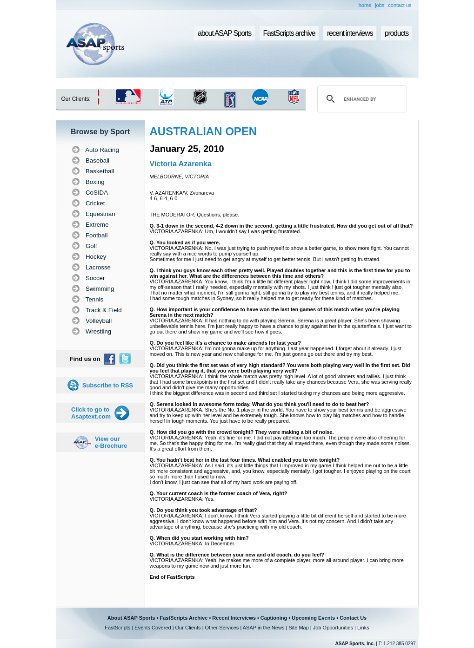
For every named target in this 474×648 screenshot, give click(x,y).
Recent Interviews (234, 618)
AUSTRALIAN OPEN (203, 131)
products (396, 33)
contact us (399, 5)
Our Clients (188, 627)
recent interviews (350, 33)
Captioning (273, 618)
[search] (360, 99)
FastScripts (117, 627)
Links (363, 627)
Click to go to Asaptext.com (91, 413)
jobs (379, 5)
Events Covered (152, 627)
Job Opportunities (333, 627)
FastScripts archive (289, 33)
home (365, 5)
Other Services (222, 627)
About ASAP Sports (131, 618)
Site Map (298, 627)
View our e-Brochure (111, 442)
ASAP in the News (264, 627)
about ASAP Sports (224, 33)
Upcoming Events (313, 618)
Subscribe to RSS (107, 385)
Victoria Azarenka (181, 164)
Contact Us (353, 618)
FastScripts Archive (183, 618)
